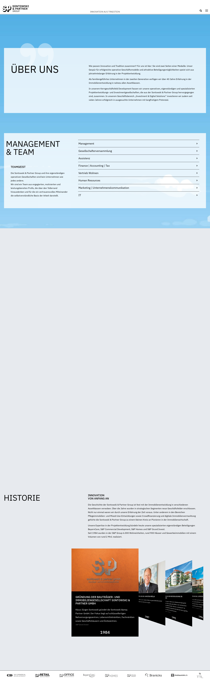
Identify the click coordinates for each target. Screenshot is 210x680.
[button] (201, 11)
